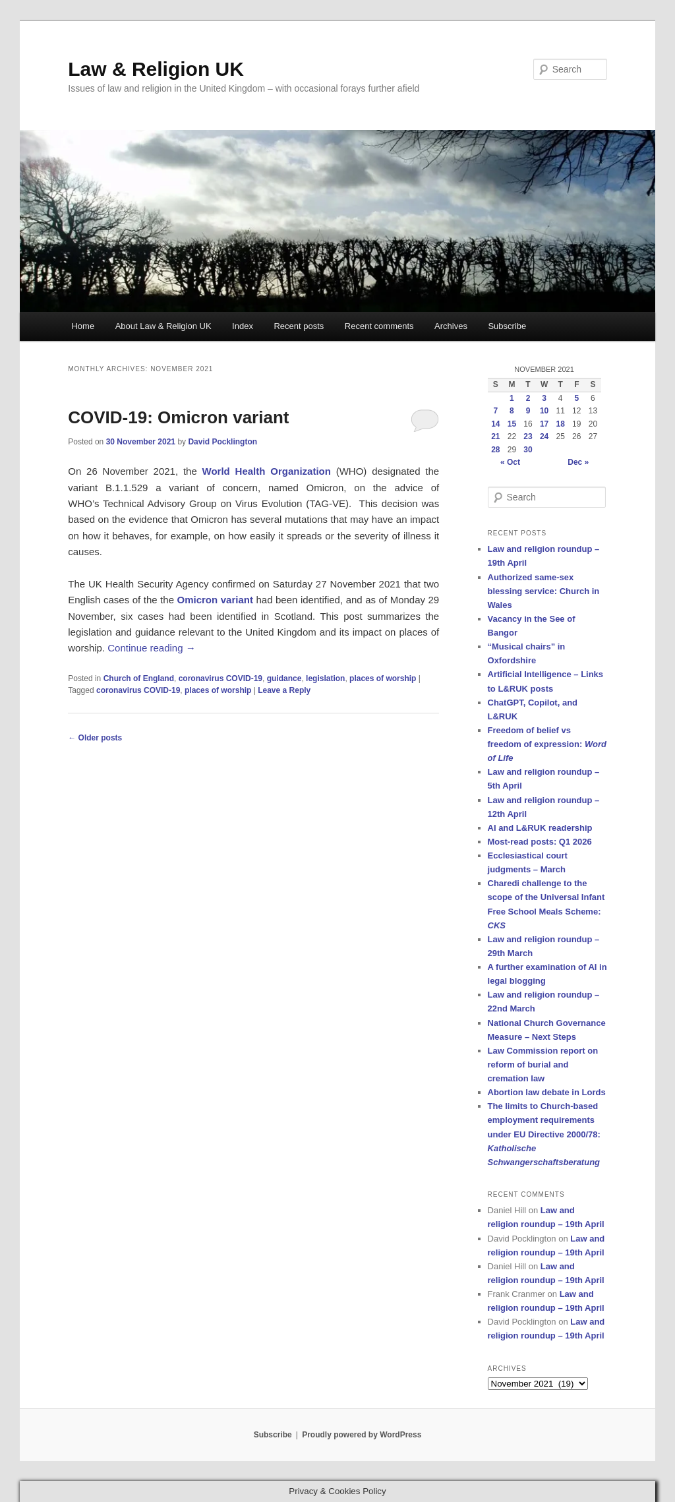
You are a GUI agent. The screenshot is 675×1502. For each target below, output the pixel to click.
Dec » (578, 462)
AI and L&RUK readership (540, 828)
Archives (450, 326)
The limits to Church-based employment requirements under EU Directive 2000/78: (544, 1134)
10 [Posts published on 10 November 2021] (544, 410)
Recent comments (379, 326)
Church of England (138, 678)
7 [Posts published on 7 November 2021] (495, 410)
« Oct (510, 462)
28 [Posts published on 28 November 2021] (495, 449)
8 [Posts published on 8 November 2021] (512, 410)
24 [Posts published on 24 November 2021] (544, 436)
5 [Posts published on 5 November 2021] (576, 398)
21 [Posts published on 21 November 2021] (495, 436)
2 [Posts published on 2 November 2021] (528, 398)
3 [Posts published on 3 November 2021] (544, 398)
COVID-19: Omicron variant (178, 417)
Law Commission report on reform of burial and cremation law (543, 1064)
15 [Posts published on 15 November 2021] (512, 424)
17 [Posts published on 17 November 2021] (544, 424)
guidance (284, 678)
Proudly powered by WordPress (361, 1434)
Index (242, 326)
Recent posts (299, 326)
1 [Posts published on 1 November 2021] (512, 398)
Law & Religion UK (156, 69)
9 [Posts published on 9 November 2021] (528, 410)
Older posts (95, 737)
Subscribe (507, 326)
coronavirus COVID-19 (220, 678)
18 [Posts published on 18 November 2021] (560, 424)
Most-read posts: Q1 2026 (540, 842)
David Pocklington (222, 441)
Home (82, 326)
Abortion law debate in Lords (547, 1092)
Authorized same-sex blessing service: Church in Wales (544, 591)
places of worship (382, 678)
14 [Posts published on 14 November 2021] (495, 424)
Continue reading (151, 647)
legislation (325, 678)
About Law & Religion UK (163, 326)
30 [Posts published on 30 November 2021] (527, 449)
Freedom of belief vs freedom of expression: (547, 744)
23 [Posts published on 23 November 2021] (527, 436)
